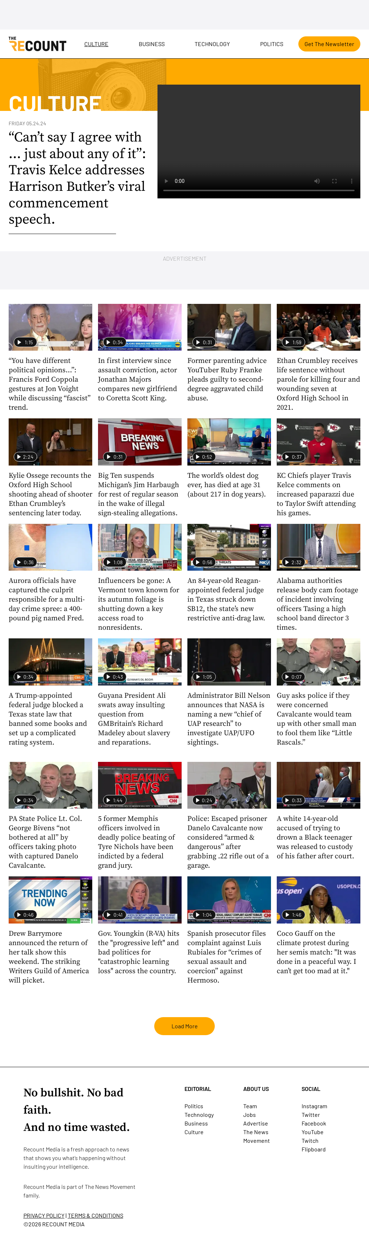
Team (250, 1105)
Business (152, 43)
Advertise (255, 1123)
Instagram (314, 1105)
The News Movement (110, 1186)
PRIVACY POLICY (44, 1215)
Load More (185, 1026)
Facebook (314, 1123)
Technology (212, 43)
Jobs (249, 1114)
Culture (96, 43)
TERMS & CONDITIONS (95, 1215)
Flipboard (314, 1149)
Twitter (311, 1114)
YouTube (313, 1131)
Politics (271, 43)
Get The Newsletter (329, 43)
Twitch (310, 1140)
